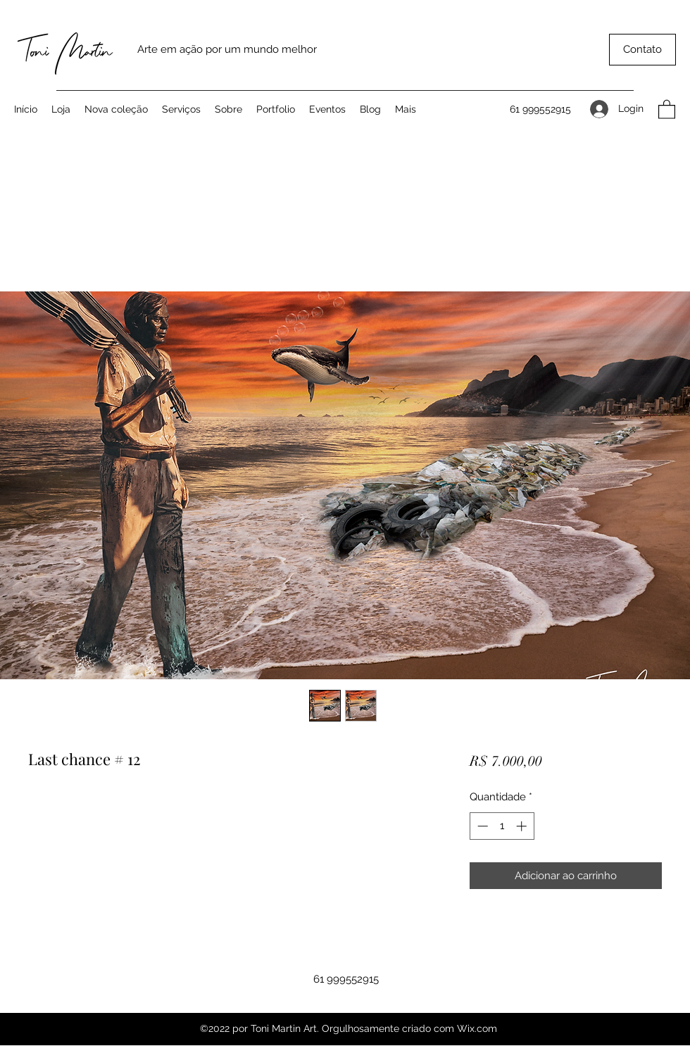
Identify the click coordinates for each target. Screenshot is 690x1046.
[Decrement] (481, 826)
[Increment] (522, 826)
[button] (642, 49)
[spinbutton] (501, 826)
